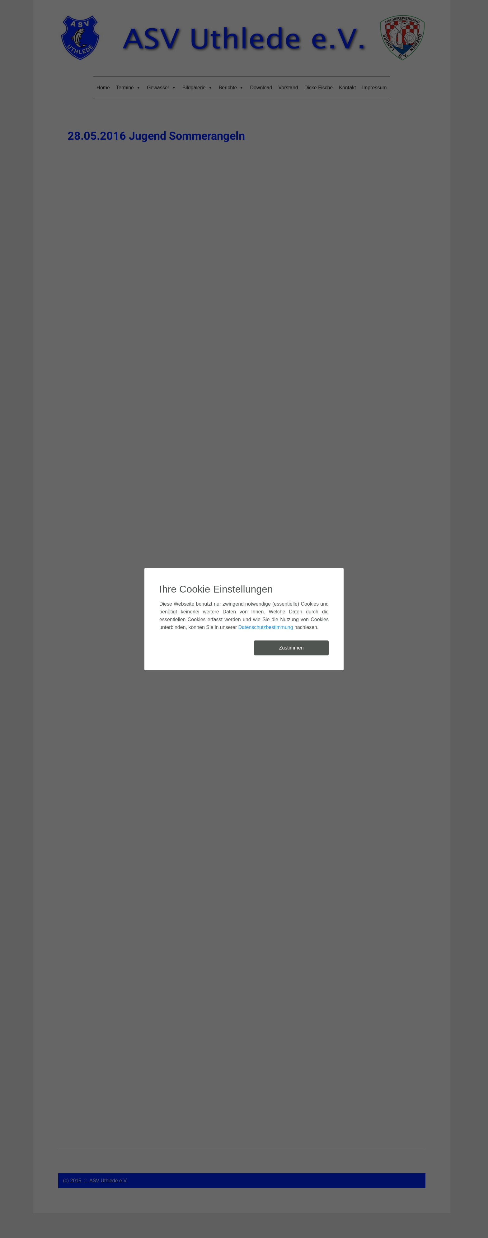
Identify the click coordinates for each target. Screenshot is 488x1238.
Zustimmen (291, 647)
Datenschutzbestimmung (265, 627)
